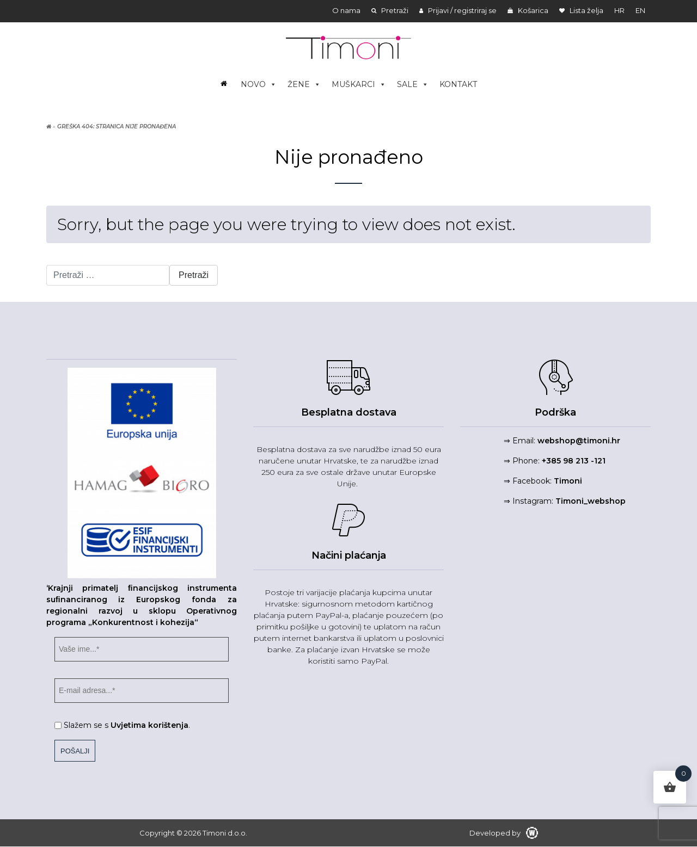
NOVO (259, 84)
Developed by (503, 833)
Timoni (568, 481)
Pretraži (389, 10)
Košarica (528, 10)
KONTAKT (458, 84)
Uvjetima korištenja (149, 725)
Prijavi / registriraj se (458, 10)
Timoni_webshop (590, 501)
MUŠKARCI (359, 84)
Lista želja (581, 10)
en (640, 10)
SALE (413, 84)
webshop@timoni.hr (578, 441)
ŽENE (304, 84)
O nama (346, 10)
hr (619, 10)
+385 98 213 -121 (574, 461)
